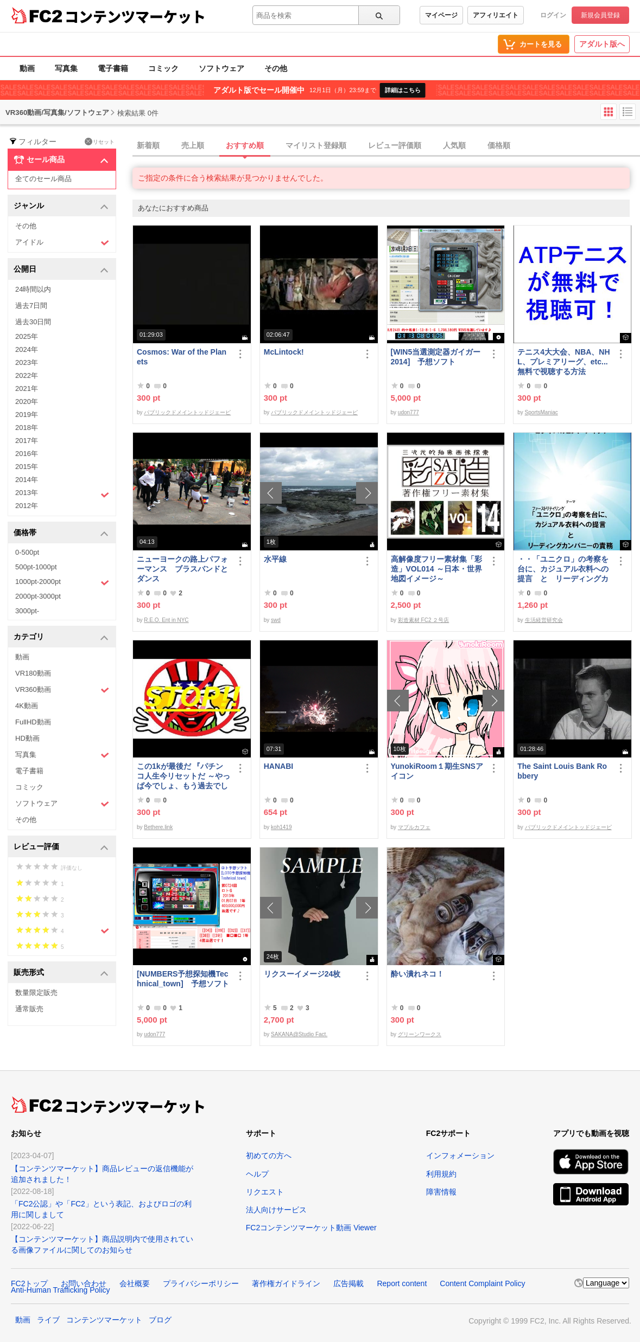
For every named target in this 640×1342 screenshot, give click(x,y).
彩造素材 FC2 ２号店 (423, 620)
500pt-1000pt (36, 567)
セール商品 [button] (61, 160)
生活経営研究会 (544, 620)
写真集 (66, 68)
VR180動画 (33, 673)
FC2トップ (29, 1283)
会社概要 (134, 1283)
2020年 (26, 401)
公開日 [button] (61, 270)
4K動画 (26, 706)
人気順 (454, 145)
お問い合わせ (83, 1283)
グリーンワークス (419, 1034)
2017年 (26, 440)
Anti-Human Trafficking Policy (60, 1290)
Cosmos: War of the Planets (181, 357)
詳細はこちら (403, 90)
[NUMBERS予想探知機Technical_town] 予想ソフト (183, 978)
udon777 (408, 412)
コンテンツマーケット (135, 16)
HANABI (278, 766)
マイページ (441, 15)
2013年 (62, 494)
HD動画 (27, 738)
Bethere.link (158, 827)
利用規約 (441, 1174)
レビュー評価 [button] (61, 847)
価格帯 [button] (61, 533)
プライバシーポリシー (201, 1283)
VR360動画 (62, 690)
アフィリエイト (495, 15)
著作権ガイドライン (286, 1283)
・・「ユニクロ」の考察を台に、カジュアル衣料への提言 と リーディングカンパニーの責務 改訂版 (563, 569)
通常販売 (29, 1009)
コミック (163, 68)
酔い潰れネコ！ (417, 973)
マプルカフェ (414, 827)
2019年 (26, 414)
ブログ (160, 1319)
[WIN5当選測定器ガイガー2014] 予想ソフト (436, 357)
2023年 (26, 362)
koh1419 (281, 827)
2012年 (26, 506)
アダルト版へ (602, 44)
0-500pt (27, 552)
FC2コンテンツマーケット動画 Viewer (311, 1227)
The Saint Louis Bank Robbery (562, 771)
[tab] (386, 146)
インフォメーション (460, 1155)
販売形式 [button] (61, 973)
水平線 (275, 559)
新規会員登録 (600, 15)
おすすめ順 (245, 145)
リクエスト (265, 1191)
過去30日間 (33, 322)
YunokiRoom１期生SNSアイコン (437, 771)
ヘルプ (257, 1174)
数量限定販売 (36, 992)
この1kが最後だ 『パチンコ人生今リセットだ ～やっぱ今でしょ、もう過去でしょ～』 (183, 776)
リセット (100, 141)
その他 (275, 68)
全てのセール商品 (43, 179)
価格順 (498, 145)
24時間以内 (33, 289)
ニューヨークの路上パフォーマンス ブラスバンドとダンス (182, 569)
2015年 (26, 467)
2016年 (26, 454)
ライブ (48, 1319)
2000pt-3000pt (38, 596)
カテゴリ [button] (61, 637)
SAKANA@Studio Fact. (299, 1034)
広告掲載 (348, 1283)
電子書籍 (113, 68)
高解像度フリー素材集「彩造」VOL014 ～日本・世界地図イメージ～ (436, 569)
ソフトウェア (221, 68)
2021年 (26, 388)
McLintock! (284, 352)
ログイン (553, 15)
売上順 (192, 145)
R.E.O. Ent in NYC (166, 620)
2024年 (26, 349)
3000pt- (27, 611)
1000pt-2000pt (62, 582)
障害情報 (441, 1191)
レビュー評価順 (394, 145)
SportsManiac (541, 412)
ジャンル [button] (61, 206)
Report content (402, 1283)
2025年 (26, 336)
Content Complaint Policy (482, 1283)
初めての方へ (269, 1155)
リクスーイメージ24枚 (302, 973)
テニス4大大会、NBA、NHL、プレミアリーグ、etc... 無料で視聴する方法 (563, 362)
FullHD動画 (33, 722)
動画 (27, 68)
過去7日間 (31, 305)
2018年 (26, 427)
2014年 (26, 480)
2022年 (26, 375)
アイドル (62, 242)
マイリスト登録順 (316, 145)
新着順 (148, 145)
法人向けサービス (276, 1209)
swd (276, 620)
